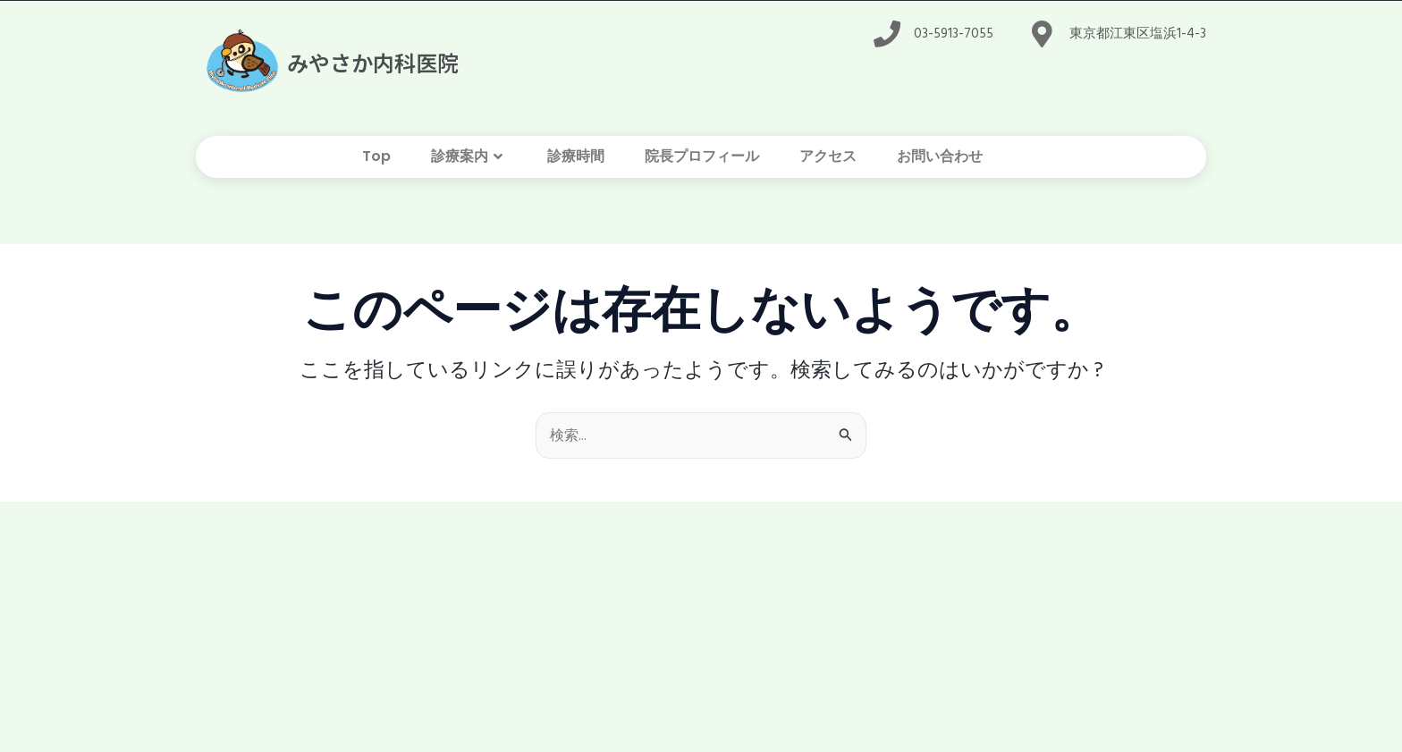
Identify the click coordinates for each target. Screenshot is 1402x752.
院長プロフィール (702, 156)
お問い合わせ (940, 156)
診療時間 (575, 156)
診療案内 (469, 156)
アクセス (828, 156)
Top (376, 156)
